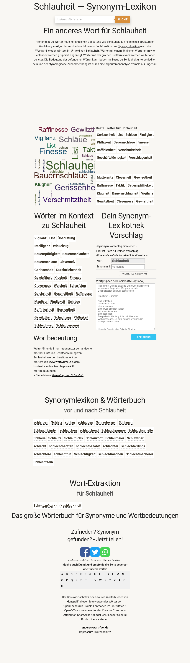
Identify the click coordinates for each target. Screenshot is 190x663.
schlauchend (89, 430)
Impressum (86, 632)
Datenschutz (103, 632)
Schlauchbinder (45, 430)
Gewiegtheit (66, 309)
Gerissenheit (44, 270)
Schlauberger (106, 422)
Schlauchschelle (140, 430)
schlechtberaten (61, 446)
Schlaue (40, 438)
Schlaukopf (94, 438)
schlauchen (68, 430)
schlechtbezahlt (88, 446)
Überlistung (66, 238)
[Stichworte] (125, 306)
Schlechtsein (43, 462)
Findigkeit (57, 301)
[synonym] (128, 266)
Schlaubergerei (67, 325)
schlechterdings (133, 446)
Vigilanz (41, 238)
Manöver (41, 301)
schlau (70, 422)
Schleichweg (44, 325)
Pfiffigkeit (81, 317)
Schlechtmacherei (139, 454)
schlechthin (62, 454)
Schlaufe (54, 438)
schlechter (110, 446)
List (52, 238)
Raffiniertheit (44, 309)
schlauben (85, 422)
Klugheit (60, 278)
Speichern (144, 337)
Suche (122, 19)
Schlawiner (135, 438)
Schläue (74, 301)
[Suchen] (85, 19)
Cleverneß (67, 262)
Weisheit (60, 286)
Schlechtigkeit (85, 454)
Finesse (75, 278)
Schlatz (56, 422)
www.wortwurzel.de (61, 362)
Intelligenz (42, 246)
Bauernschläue (46, 262)
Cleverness (43, 286)
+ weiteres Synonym (133, 274)
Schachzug (62, 317)
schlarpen (41, 422)
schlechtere (42, 454)
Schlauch (125, 422)
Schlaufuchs (73, 438)
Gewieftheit (43, 278)
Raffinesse (84, 293)
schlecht (40, 446)
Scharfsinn (78, 286)
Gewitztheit (43, 317)
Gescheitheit (63, 293)
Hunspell (72, 601)
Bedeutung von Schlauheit (67, 375)
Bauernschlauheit (75, 254)
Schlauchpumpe (113, 430)
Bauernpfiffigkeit (47, 254)
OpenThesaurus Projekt (77, 606)
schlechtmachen (110, 454)
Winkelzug (60, 246)
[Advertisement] (95, 97)
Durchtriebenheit (68, 270)
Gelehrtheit (43, 293)
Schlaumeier (114, 438)
